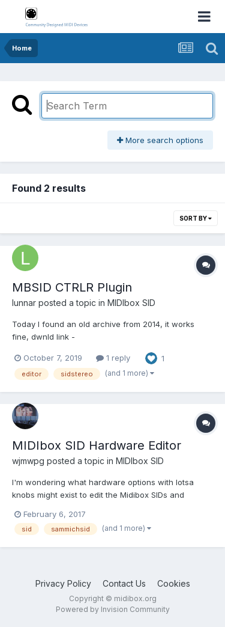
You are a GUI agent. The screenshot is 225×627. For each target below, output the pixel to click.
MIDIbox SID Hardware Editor (96, 445)
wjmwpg (28, 461)
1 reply (113, 357)
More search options (160, 140)
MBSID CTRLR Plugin (72, 287)
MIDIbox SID (131, 303)
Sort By (195, 218)
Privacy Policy (63, 583)
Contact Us (124, 583)
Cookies (173, 583)
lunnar (24, 303)
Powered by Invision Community (113, 609)
